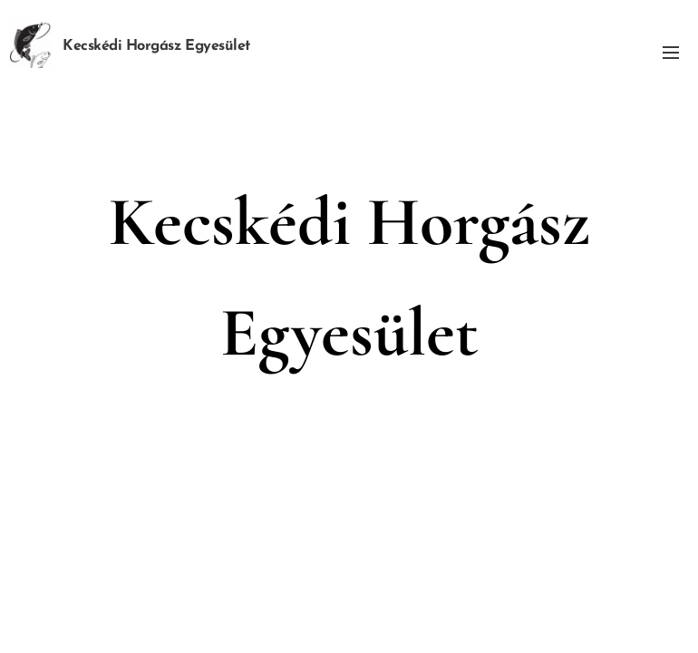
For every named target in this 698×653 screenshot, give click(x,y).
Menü (671, 53)
